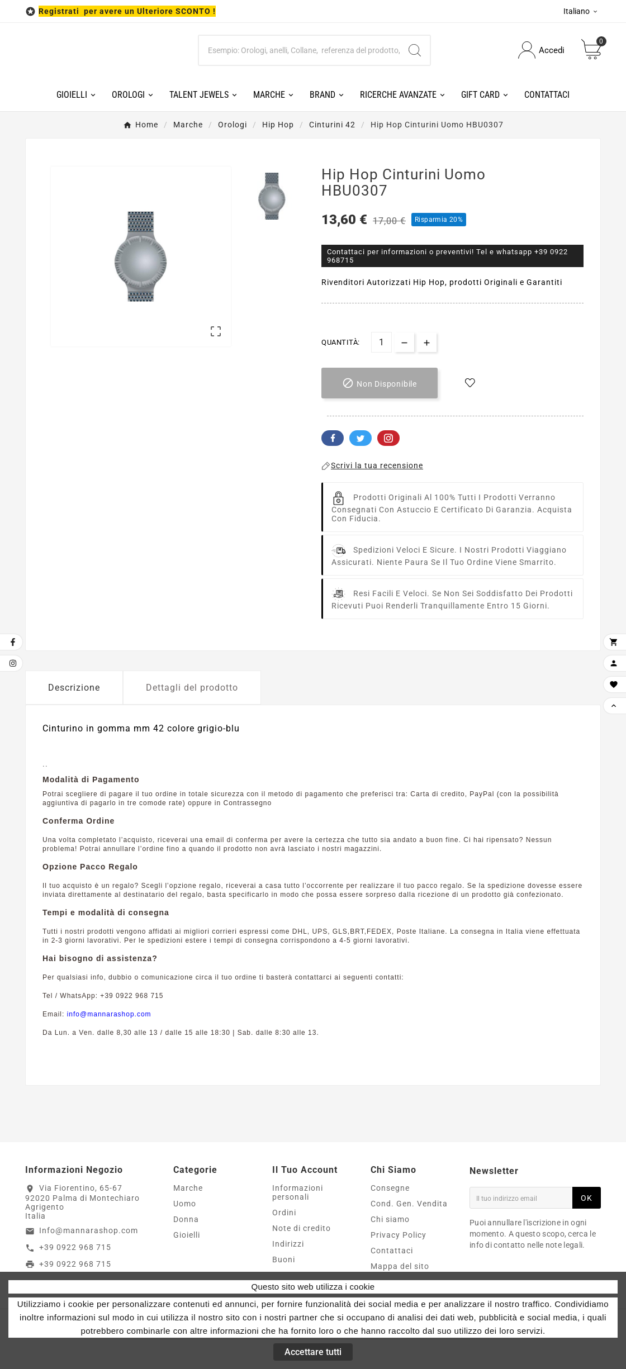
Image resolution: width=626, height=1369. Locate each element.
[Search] (415, 50)
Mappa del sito (400, 1266)
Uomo (184, 1203)
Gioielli (186, 1234)
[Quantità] (381, 342)
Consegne (390, 1187)
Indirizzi (288, 1243)
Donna (186, 1219)
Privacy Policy (398, 1234)
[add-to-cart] (379, 383)
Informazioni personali (297, 1192)
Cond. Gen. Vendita (409, 1203)
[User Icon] (541, 50)
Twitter (360, 438)
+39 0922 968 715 (75, 1247)
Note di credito (301, 1228)
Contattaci (392, 1250)
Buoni (283, 1259)
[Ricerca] (299, 50)
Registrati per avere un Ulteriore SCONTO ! (127, 11)
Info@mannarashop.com (88, 1230)
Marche (188, 1187)
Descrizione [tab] (74, 687)
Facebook (332, 438)
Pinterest (388, 438)
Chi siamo (390, 1219)
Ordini (284, 1212)
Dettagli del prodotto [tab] (192, 687)
